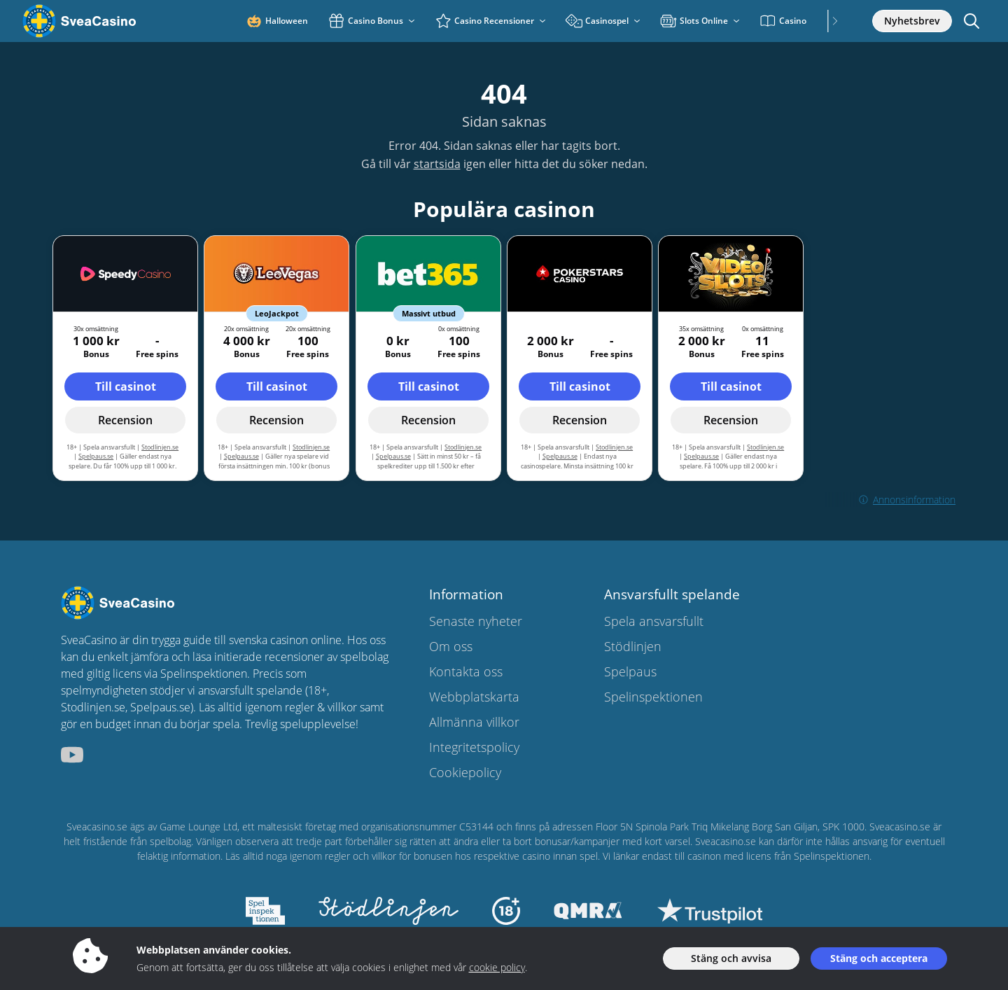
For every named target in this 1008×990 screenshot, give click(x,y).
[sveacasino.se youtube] (72, 755)
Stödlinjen (633, 646)
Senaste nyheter (475, 621)
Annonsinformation (890, 499)
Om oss (450, 646)
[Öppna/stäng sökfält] (971, 21)
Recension (125, 420)
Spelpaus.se (95, 456)
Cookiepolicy (465, 772)
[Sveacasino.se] (101, 21)
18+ (317, 690)
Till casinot (125, 386)
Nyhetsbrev (912, 20)
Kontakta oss (466, 671)
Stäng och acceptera (878, 958)
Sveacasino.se (96, 826)
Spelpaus (630, 671)
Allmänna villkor (474, 721)
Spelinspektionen (653, 696)
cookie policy (497, 967)
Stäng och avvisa (731, 958)
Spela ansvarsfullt (654, 621)
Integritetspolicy (474, 747)
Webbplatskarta (474, 696)
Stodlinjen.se (159, 447)
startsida (437, 164)
